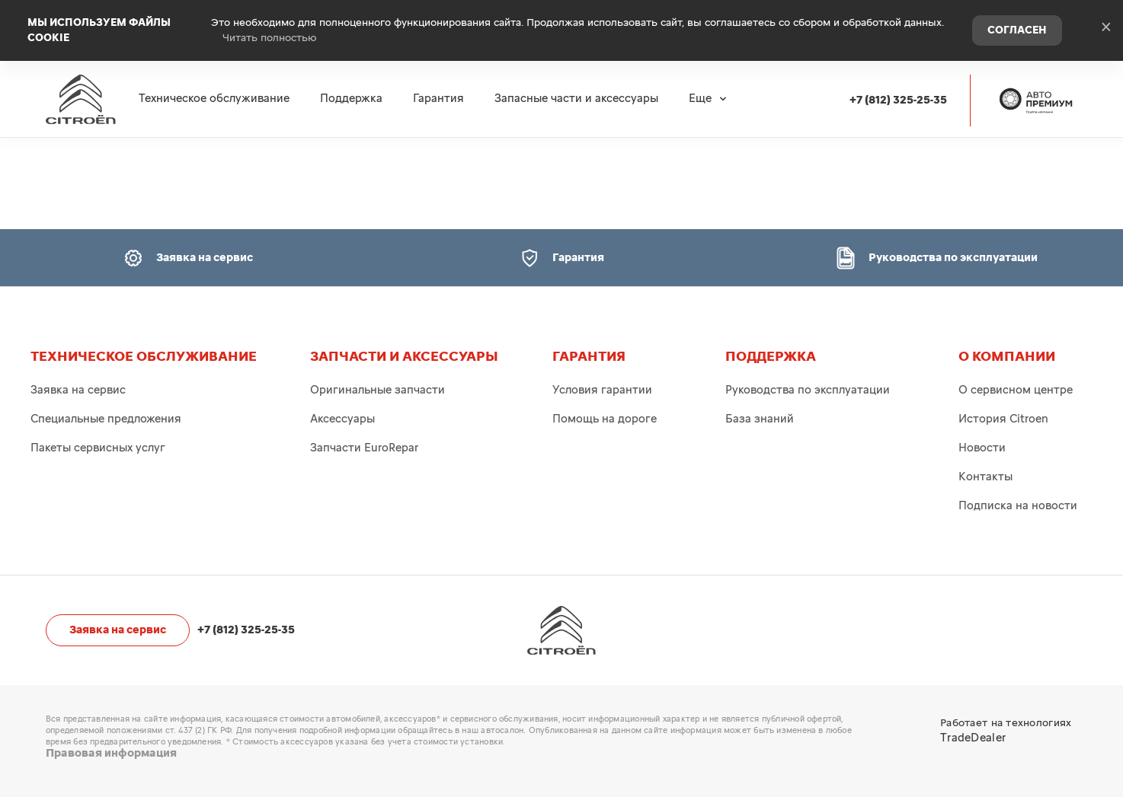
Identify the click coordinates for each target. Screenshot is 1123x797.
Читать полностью (269, 38)
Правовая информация (111, 753)
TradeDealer (973, 738)
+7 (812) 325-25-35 (898, 100)
